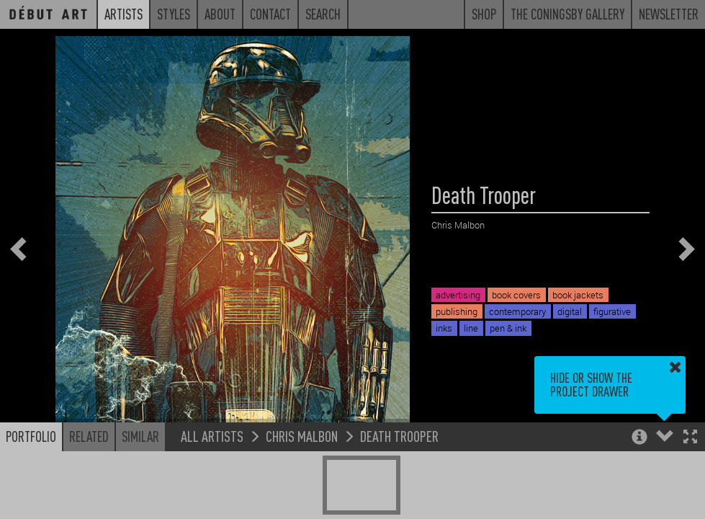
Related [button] (89, 436)
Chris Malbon (302, 435)
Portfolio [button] (31, 436)
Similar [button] (140, 436)
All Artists (212, 435)
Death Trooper (399, 435)
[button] (690, 437)
